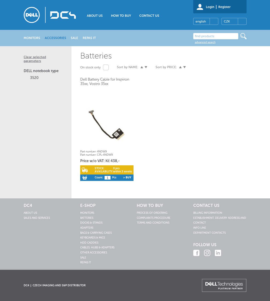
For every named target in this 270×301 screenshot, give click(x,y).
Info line (199, 227)
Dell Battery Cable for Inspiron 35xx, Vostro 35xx (104, 81)
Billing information (207, 212)
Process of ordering (152, 212)
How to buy (121, 16)
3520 (34, 78)
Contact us (149, 16)
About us (95, 16)
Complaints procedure (154, 217)
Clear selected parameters (35, 59)
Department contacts (209, 232)
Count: (99, 177)
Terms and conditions (153, 222)
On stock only (90, 67)
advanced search (205, 42)
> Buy (127, 177)
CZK (227, 21)
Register (224, 7)
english (201, 21)
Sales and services (37, 217)
